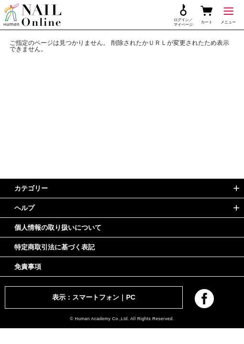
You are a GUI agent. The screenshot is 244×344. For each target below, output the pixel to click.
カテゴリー (31, 188)
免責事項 (27, 266)
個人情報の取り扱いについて (57, 227)
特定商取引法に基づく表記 (54, 247)
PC (130, 297)
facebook (204, 298)
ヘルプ (24, 208)
